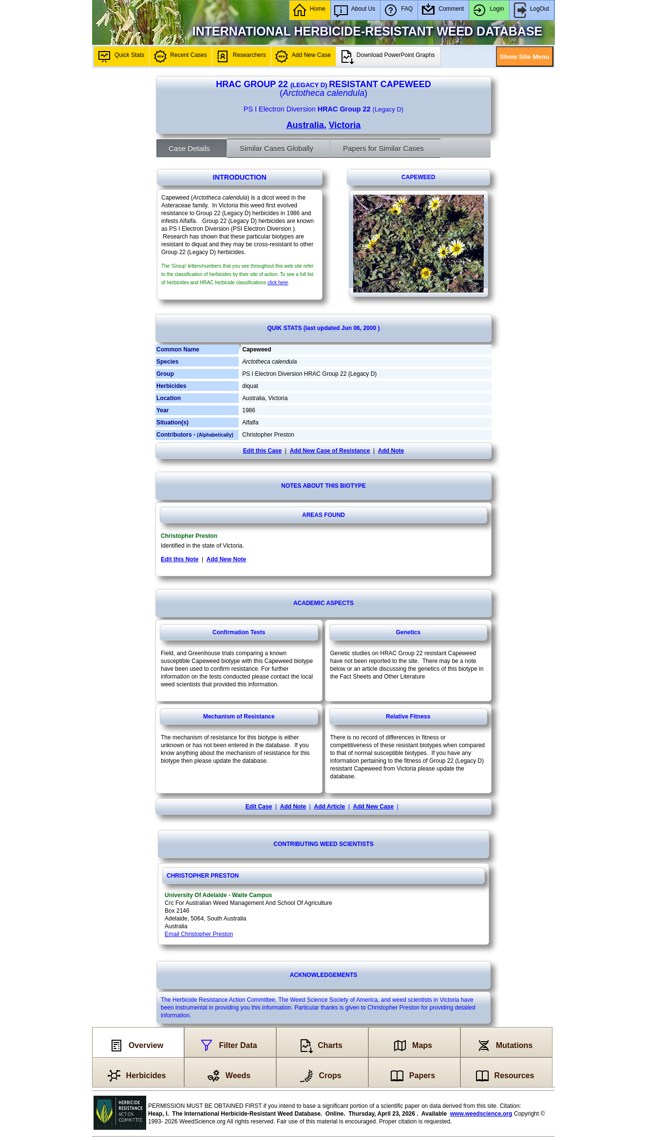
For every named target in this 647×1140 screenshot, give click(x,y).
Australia (305, 125)
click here (277, 282)
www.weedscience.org (481, 1113)
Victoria (345, 125)
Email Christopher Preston (199, 934)
